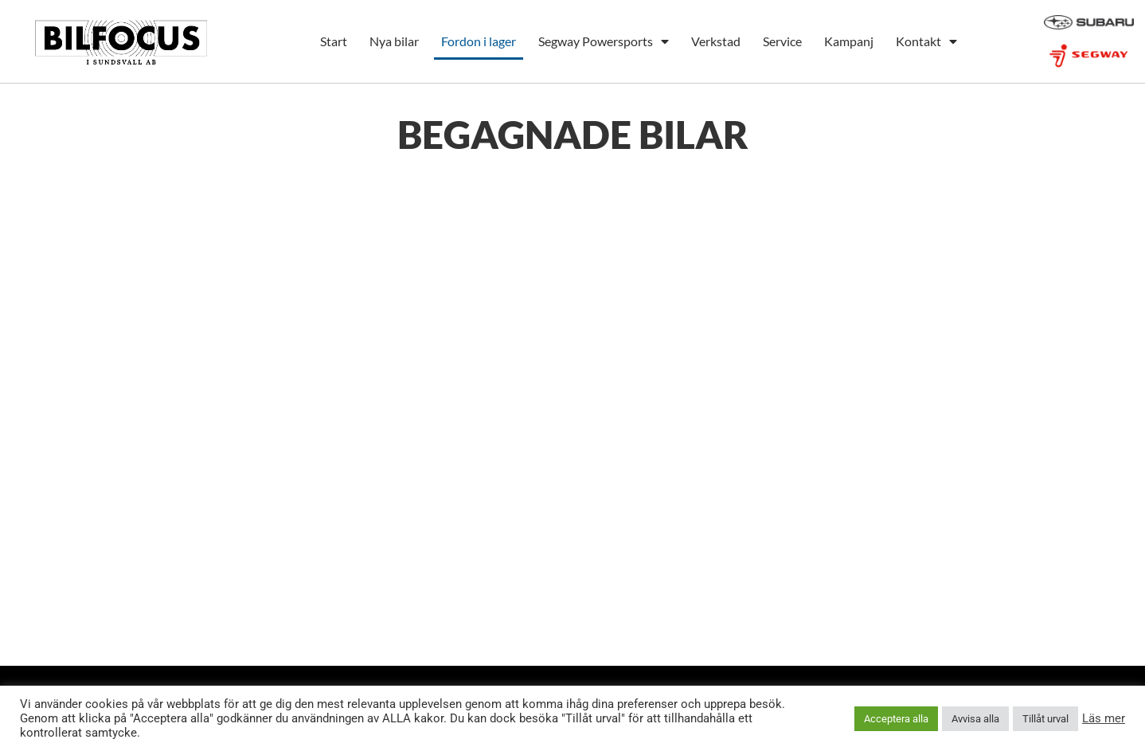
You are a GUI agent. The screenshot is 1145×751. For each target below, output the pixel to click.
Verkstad (716, 41)
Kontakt (926, 41)
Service (782, 41)
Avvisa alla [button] (975, 719)
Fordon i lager (478, 41)
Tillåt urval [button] (1045, 719)
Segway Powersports (603, 41)
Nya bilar (394, 41)
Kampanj (848, 41)
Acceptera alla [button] (896, 719)
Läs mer (1103, 718)
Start (333, 41)
